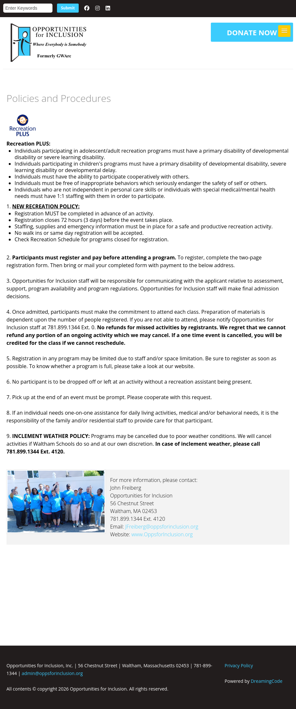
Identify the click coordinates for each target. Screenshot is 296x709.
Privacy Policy (239, 665)
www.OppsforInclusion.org (162, 534)
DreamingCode (266, 681)
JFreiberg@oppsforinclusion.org (161, 526)
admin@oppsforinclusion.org (52, 673)
